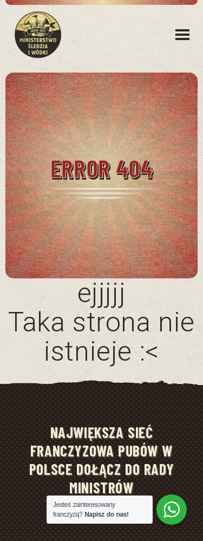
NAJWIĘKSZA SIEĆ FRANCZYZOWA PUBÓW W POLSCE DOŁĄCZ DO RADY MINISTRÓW (101, 460)
